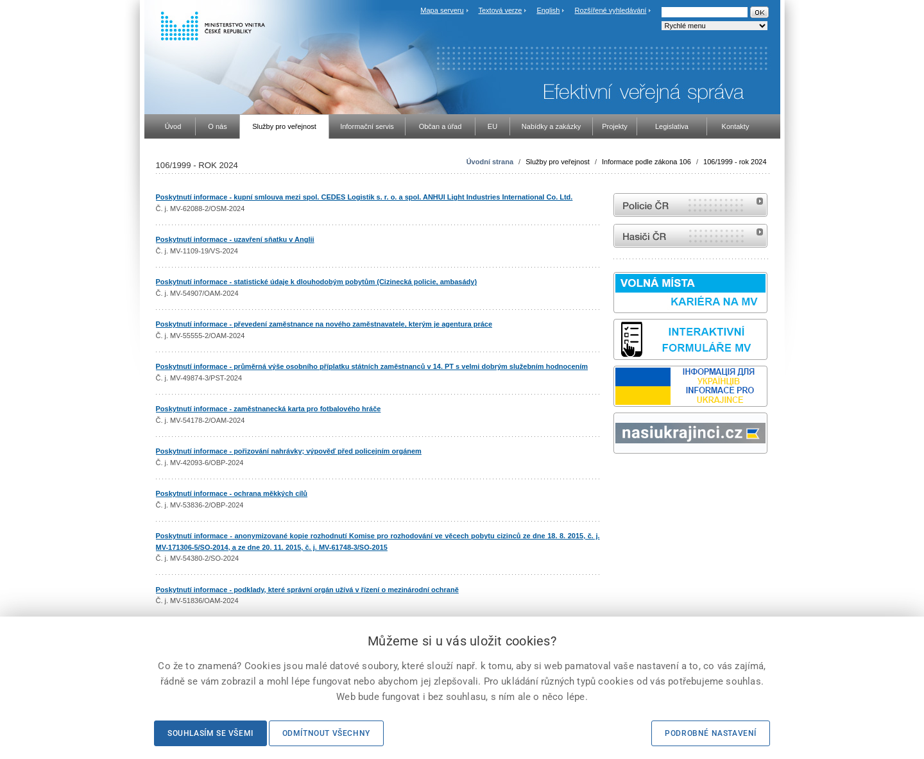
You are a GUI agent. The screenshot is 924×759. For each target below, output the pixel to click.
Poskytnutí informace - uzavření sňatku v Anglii (235, 239)
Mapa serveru (441, 10)
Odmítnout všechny (326, 733)
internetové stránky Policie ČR (690, 205)
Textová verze (500, 10)
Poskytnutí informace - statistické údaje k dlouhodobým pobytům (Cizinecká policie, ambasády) (316, 282)
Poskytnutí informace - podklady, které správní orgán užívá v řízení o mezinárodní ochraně (307, 589)
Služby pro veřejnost (558, 162)
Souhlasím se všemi (210, 733)
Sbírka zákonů (615, 477)
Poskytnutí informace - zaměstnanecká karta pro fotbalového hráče (268, 409)
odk (619, 477)
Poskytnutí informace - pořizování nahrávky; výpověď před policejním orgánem (289, 451)
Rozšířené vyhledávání (611, 10)
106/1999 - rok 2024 (734, 162)
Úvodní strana (489, 162)
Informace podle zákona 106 (646, 162)
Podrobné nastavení (711, 733)
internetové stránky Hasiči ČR (690, 236)
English (548, 10)
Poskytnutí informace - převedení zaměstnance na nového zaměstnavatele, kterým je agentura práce (324, 324)
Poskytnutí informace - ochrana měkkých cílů (232, 493)
